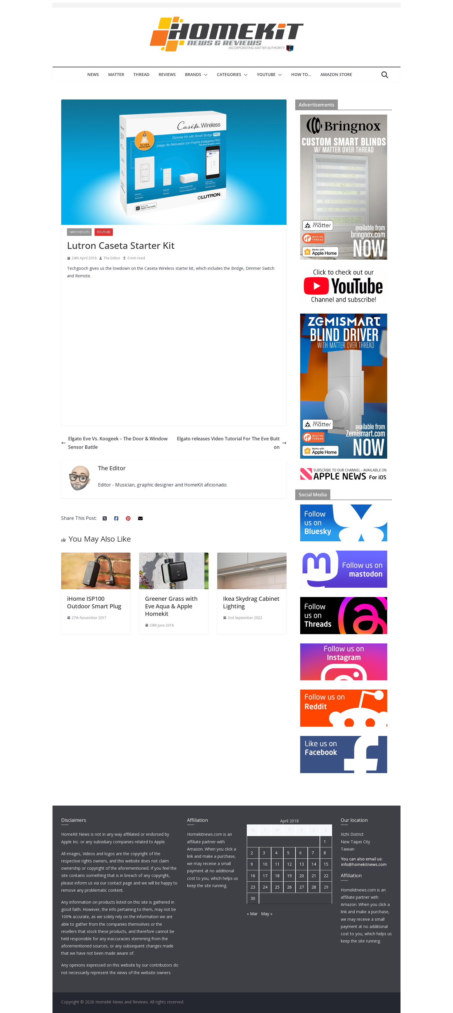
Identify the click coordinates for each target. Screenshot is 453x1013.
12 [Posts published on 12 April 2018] (289, 864)
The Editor (112, 258)
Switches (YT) (79, 232)
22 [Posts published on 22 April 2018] (326, 875)
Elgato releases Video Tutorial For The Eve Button (232, 442)
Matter (116, 74)
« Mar (252, 913)
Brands (193, 74)
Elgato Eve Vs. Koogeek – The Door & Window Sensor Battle (114, 442)
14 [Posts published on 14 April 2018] (313, 864)
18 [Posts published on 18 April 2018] (277, 875)
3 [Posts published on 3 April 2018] (264, 852)
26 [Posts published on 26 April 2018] (289, 887)
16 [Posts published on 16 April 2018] (253, 875)
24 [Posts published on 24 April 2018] (265, 887)
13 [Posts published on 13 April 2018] (301, 864)
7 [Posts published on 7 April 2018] (312, 852)
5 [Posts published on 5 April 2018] (288, 852)
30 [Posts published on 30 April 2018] (253, 898)
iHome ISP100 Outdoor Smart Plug (94, 602)
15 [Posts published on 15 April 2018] (326, 864)
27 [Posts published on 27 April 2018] (301, 887)
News (93, 74)
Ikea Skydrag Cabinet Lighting (251, 602)
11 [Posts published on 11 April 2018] (277, 864)
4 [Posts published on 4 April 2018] (276, 852)
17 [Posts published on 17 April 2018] (265, 875)
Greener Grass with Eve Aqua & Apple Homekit (171, 606)
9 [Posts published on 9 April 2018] (252, 864)
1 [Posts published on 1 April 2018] (325, 841)
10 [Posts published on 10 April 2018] (265, 864)
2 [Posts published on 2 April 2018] (252, 852)
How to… (301, 74)
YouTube (266, 74)
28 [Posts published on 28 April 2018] (313, 887)
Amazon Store (336, 74)
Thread (141, 74)
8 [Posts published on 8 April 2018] (325, 852)
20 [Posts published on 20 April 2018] (301, 875)
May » (266, 913)
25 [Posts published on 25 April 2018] (277, 887)
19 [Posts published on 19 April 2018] (289, 875)
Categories (229, 74)
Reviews (167, 74)
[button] (204, 74)
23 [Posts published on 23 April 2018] (253, 887)
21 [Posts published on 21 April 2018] (313, 875)
